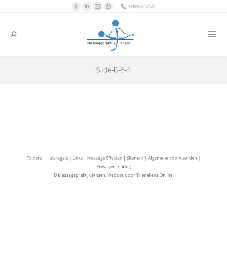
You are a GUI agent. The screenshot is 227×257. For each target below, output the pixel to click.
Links (78, 158)
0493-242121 (138, 6)
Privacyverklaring (114, 166)
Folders (34, 158)
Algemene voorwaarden (172, 158)
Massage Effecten (104, 158)
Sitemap (135, 158)
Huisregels (57, 158)
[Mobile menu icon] (212, 34)
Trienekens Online (154, 175)
